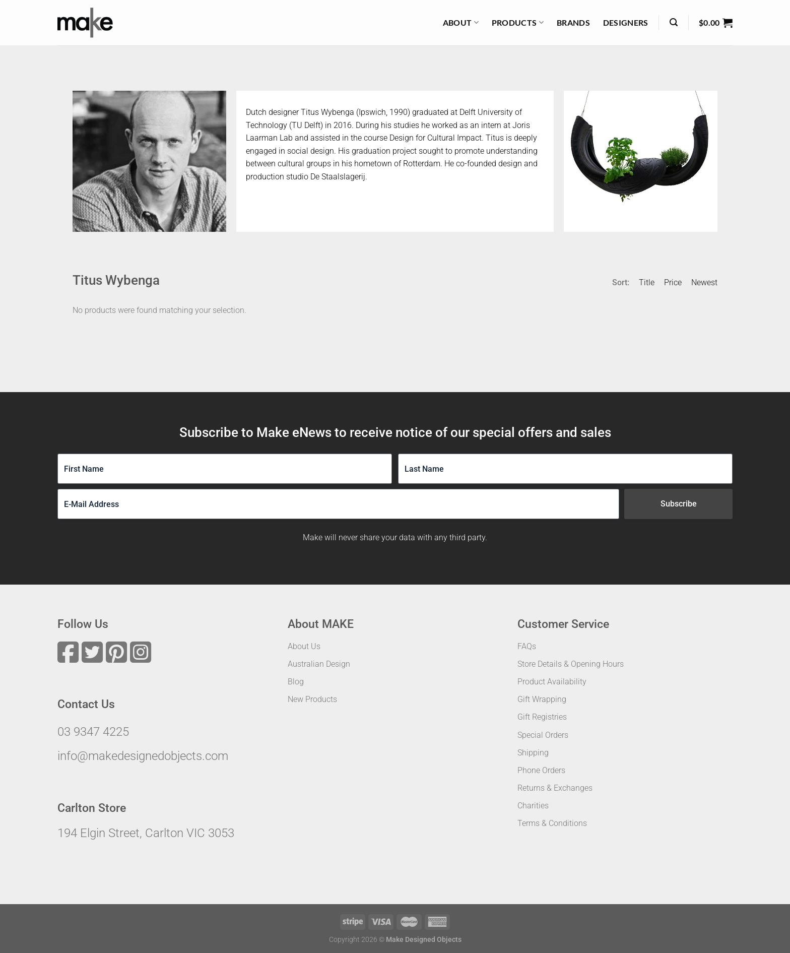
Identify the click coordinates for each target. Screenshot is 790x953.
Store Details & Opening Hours (570, 664)
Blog (296, 681)
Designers (625, 22)
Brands (573, 22)
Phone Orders (541, 770)
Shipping (533, 752)
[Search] (674, 22)
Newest (704, 282)
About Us (304, 646)
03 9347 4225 (93, 732)
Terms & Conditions (552, 823)
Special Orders (542, 735)
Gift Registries (542, 717)
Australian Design (319, 664)
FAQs (526, 646)
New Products (312, 699)
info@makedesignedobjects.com (142, 756)
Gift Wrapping (541, 699)
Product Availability (551, 681)
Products (518, 23)
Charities (533, 805)
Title (646, 282)
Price (673, 282)
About (461, 23)
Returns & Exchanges (554, 788)
